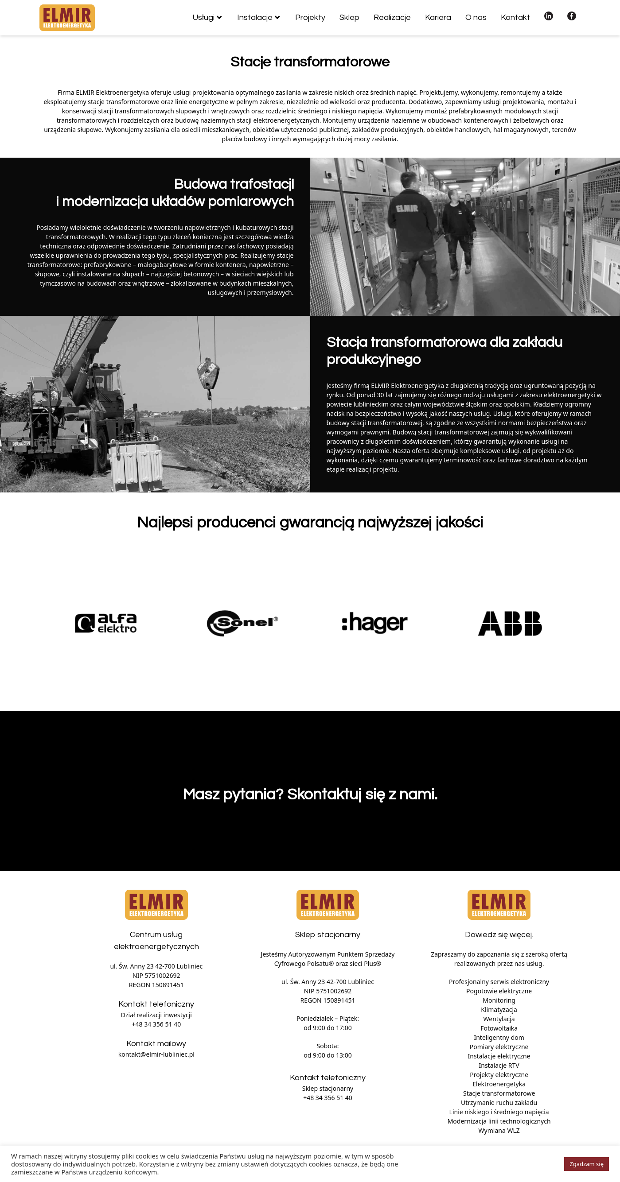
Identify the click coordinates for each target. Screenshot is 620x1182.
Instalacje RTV (499, 1065)
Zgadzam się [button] (586, 1164)
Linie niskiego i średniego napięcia (499, 1112)
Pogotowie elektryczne (499, 991)
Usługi (203, 17)
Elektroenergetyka (499, 1084)
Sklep (349, 17)
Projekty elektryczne (499, 1074)
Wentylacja (499, 1019)
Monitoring (499, 1000)
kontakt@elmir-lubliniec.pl (156, 1054)
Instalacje (255, 17)
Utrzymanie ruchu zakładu (499, 1102)
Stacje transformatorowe (499, 1093)
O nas (476, 17)
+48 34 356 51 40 (156, 1024)
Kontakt (515, 17)
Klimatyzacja (499, 1009)
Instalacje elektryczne (499, 1056)
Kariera (438, 17)
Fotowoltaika (499, 1028)
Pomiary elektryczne (499, 1046)
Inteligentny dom (499, 1037)
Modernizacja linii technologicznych (499, 1121)
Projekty (310, 17)
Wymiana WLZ (499, 1130)
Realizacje (392, 17)
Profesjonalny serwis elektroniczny (499, 981)
